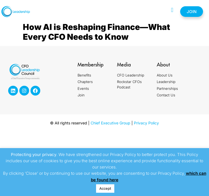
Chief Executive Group (110, 123)
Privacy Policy (146, 123)
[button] (172, 10)
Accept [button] (105, 188)
